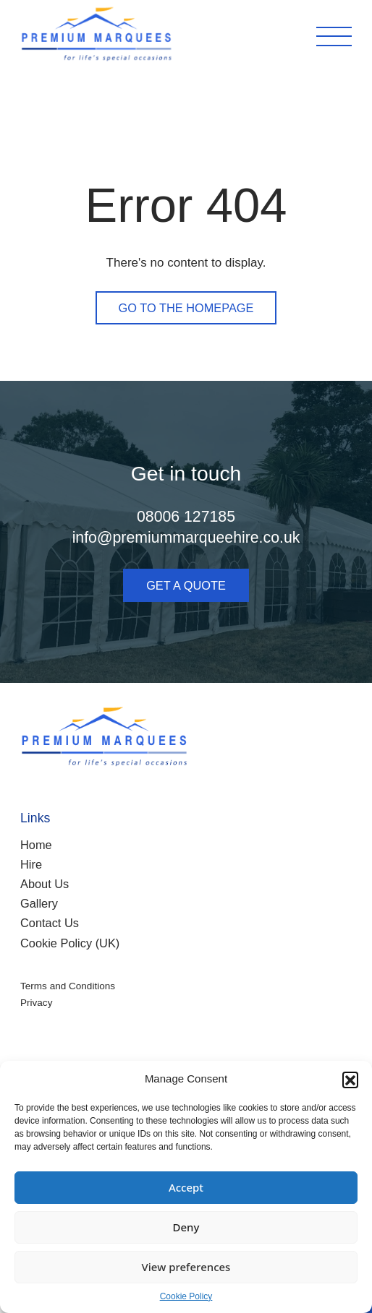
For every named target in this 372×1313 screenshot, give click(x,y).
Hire (31, 864)
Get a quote (186, 585)
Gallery (39, 903)
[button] (350, 1079)
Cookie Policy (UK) (69, 943)
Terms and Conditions (67, 986)
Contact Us (49, 922)
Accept (186, 1187)
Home (36, 844)
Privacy (36, 1002)
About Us (44, 883)
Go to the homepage (186, 307)
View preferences (186, 1267)
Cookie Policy (186, 1296)
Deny (186, 1227)
